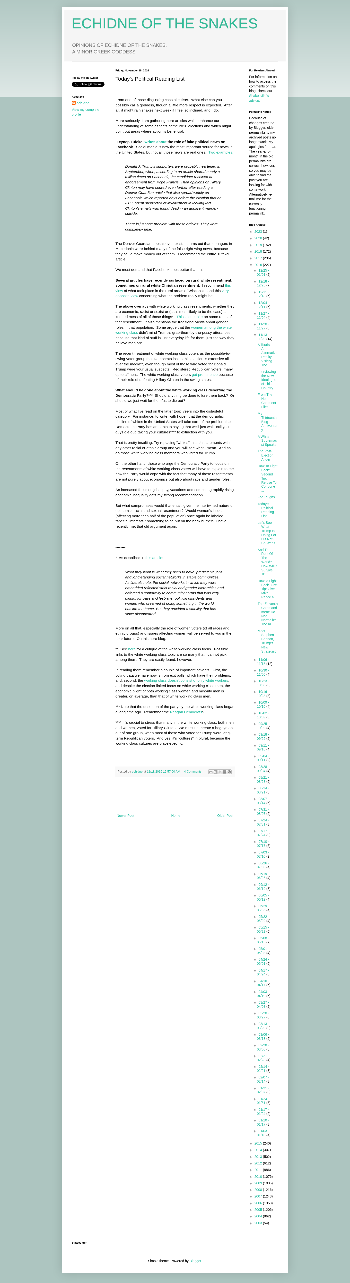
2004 (258, 1216)
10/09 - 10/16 (263, 704)
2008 (258, 1190)
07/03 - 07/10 (263, 854)
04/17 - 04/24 (263, 972)
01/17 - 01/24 (263, 1112)
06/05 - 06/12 (263, 897)
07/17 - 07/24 (263, 833)
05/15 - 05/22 (263, 929)
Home (175, 816)
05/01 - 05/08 (263, 951)
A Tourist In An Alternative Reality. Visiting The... (267, 355)
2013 (258, 1157)
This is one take (189, 317)
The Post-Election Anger (265, 455)
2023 (258, 231)
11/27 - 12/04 (263, 315)
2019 (258, 245)
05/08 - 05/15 (263, 940)
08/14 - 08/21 (263, 790)
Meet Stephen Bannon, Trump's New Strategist (267, 641)
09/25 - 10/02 (263, 726)
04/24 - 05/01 (263, 961)
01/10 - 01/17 (263, 1122)
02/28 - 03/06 (263, 1047)
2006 (258, 1203)
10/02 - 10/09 (263, 715)
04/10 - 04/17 (263, 983)
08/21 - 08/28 (263, 779)
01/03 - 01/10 (263, 1133)
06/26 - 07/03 (263, 865)
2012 (258, 1163)
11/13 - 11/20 (263, 337)
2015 (258, 1143)
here (132, 649)
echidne (138, 771)
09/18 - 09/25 (263, 736)
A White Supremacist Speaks (268, 441)
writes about (155, 142)
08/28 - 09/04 (263, 769)
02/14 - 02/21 (263, 1069)
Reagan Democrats (186, 712)
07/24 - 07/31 (263, 822)
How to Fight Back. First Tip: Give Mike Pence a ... (268, 589)
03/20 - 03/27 (263, 1015)
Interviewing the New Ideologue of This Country (267, 380)
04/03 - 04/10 (263, 994)
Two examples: (220, 152)
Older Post (225, 816)
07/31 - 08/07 (263, 812)
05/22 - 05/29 (263, 919)
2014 (258, 1150)
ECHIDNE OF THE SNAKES (165, 23)
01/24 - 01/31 (263, 1101)
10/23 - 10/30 (263, 683)
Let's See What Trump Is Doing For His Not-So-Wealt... (268, 533)
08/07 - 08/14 (263, 801)
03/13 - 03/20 (263, 1026)
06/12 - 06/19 (263, 887)
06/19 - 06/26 (263, 876)
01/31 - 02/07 (263, 1090)
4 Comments (192, 771)
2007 (258, 1196)
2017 (258, 258)
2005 (258, 1210)
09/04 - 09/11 (263, 758)
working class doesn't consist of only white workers (186, 680)
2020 (258, 238)
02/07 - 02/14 (263, 1079)
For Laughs (266, 497)
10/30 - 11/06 (263, 672)
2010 (258, 1177)
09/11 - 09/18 (263, 747)
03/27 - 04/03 (263, 1004)
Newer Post (125, 816)
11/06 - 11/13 (263, 662)
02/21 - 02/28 (263, 1058)
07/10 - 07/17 (263, 844)
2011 (258, 1170)
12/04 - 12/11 (263, 305)
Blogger (195, 1261)
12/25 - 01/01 (263, 272)
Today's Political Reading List (266, 510)
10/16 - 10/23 (263, 694)
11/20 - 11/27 (263, 326)
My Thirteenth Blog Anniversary (268, 422)
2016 (258, 265)
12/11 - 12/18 (263, 294)
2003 (258, 1223)
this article (153, 558)
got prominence (205, 374)
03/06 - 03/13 (263, 1037)
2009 (258, 1183)
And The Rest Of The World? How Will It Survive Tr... (267, 562)
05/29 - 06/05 (263, 908)
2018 (258, 251)
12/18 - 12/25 (263, 283)
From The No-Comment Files (267, 401)
